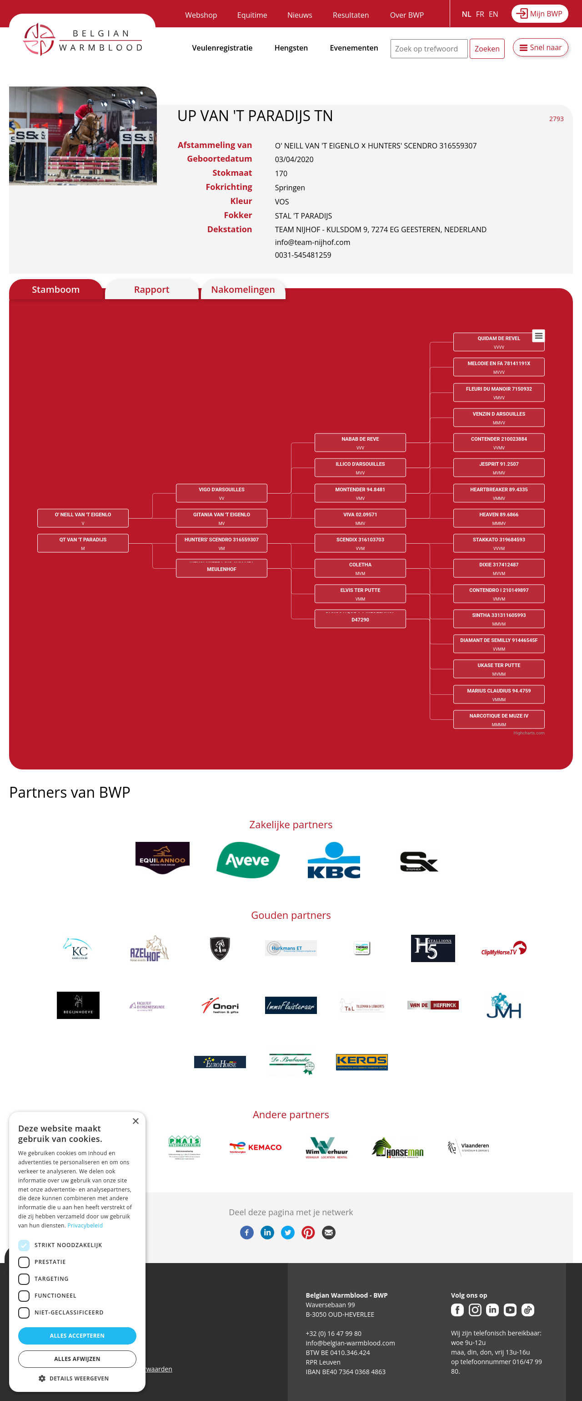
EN (493, 14)
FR (480, 14)
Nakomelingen (243, 289)
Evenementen (354, 48)
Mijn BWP (546, 14)
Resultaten (351, 15)
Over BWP (407, 15)
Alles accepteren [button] (77, 1336)
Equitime (252, 15)
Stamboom (56, 289)
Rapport (152, 289)
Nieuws (299, 15)
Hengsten (291, 48)
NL (467, 14)
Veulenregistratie (222, 48)
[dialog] (77, 1252)
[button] (77, 1378)
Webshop (201, 15)
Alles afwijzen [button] (77, 1359)
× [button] (135, 1121)
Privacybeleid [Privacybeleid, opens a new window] (85, 1225)
